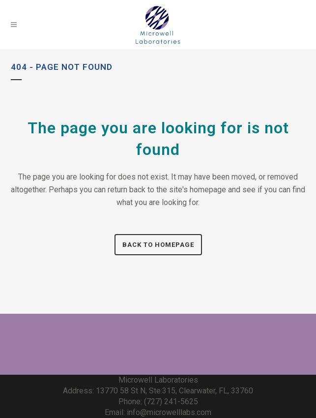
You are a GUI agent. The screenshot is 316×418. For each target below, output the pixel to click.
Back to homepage (158, 244)
